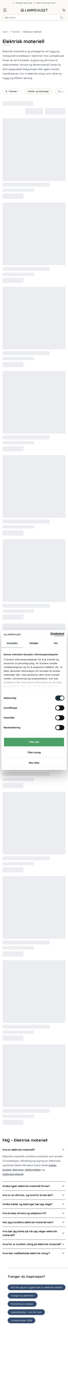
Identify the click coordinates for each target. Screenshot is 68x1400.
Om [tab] (56, 643)
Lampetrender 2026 (21, 1320)
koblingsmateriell (13, 1174)
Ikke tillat (34, 762)
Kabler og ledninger (38, 91)
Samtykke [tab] (12, 643)
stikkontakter (33, 1169)
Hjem (5, 31)
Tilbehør (15, 31)
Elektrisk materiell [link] (32, 31)
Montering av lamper (22, 1303)
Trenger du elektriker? (22, 1295)
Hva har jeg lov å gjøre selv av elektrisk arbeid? (36, 1287)
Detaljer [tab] (34, 643)
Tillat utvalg (34, 752)
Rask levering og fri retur (44, 3)
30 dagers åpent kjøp (22, 3)
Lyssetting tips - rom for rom (26, 1312)
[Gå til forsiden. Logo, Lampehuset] (34, 10)
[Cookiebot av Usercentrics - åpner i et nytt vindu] (50, 634)
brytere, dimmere (13, 1169)
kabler (52, 1165)
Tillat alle (34, 742)
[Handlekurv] (63, 10)
